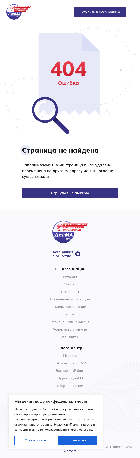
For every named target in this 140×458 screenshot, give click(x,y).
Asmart (70, 451)
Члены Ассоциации (70, 306)
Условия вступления (70, 329)
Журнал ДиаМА (70, 378)
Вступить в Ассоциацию (100, 12)
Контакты (70, 337)
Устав (70, 314)
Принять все (77, 440)
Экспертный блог (70, 370)
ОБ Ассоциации (70, 269)
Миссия (70, 284)
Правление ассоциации (70, 299)
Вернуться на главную (70, 193)
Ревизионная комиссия (70, 322)
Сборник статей (70, 385)
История (70, 277)
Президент (70, 292)
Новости (70, 355)
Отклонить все (35, 440)
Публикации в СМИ (70, 363)
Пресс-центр (70, 347)
